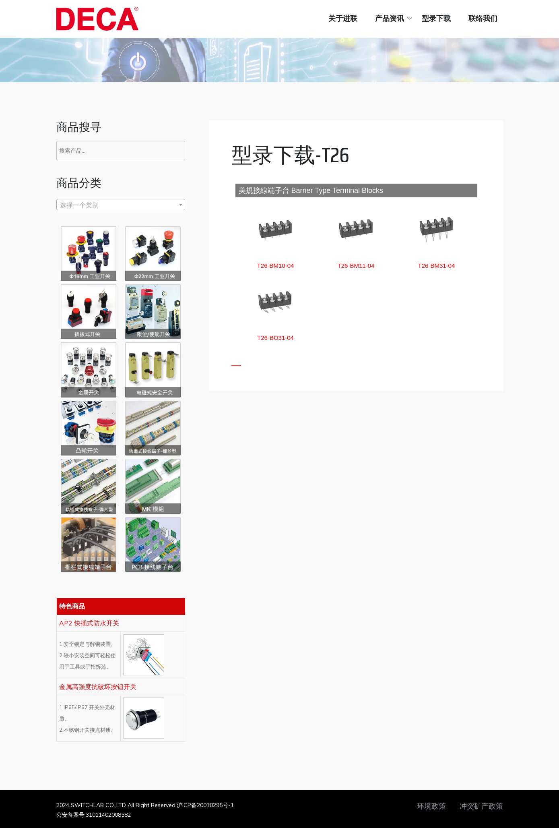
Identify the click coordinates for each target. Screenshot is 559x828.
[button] (276, 265)
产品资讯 (389, 18)
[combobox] (120, 204)
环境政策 (431, 806)
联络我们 (482, 18)
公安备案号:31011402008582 (93, 814)
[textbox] (121, 205)
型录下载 (436, 18)
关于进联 (342, 18)
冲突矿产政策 (481, 806)
